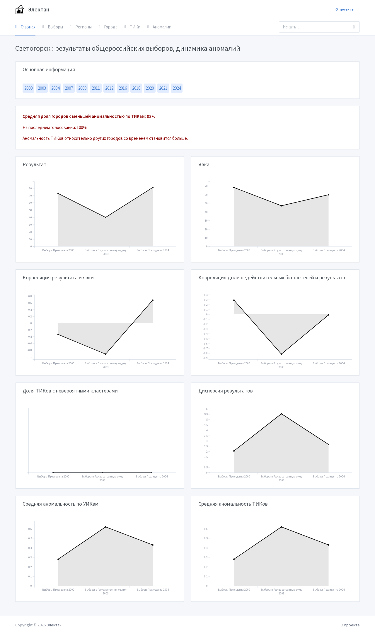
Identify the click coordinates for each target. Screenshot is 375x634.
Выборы (52, 27)
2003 (42, 88)
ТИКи (132, 27)
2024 (177, 88)
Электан (32, 9)
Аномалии (159, 27)
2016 (123, 88)
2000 (28, 88)
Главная (25, 27)
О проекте (344, 9)
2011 (96, 88)
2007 (69, 88)
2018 (136, 88)
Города (108, 27)
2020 (150, 88)
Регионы (81, 27)
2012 (109, 88)
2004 (55, 88)
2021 (163, 88)
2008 (82, 88)
